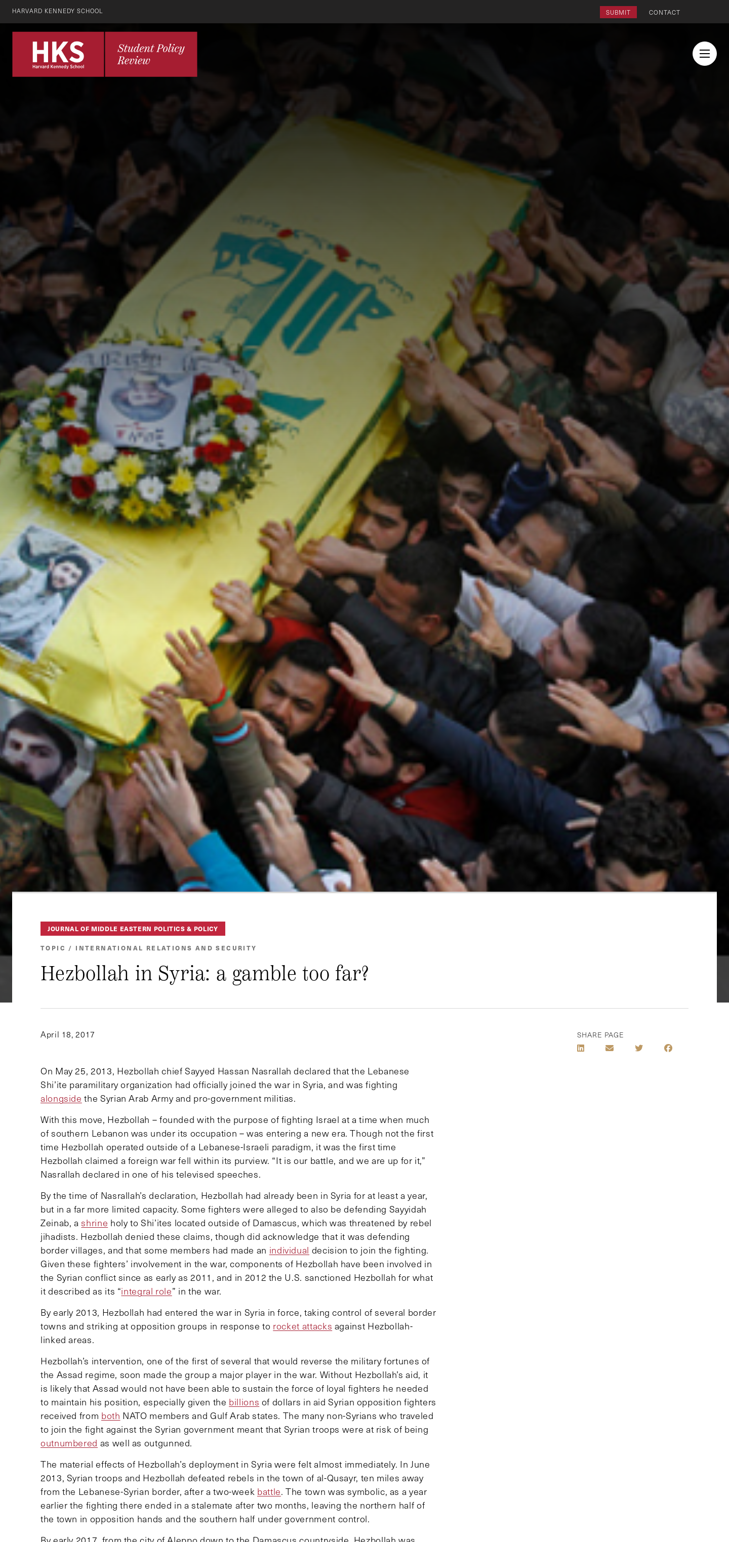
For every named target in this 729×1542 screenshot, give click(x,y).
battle (269, 1491)
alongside (61, 1098)
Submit (618, 12)
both (110, 1415)
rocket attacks (302, 1326)
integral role (146, 1291)
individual (289, 1250)
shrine (94, 1223)
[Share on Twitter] (639, 1048)
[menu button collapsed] (705, 53)
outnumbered (69, 1443)
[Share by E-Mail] (609, 1048)
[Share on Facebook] (668, 1048)
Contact (664, 12)
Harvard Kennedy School (59, 11)
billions (244, 1402)
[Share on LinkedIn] (580, 1048)
